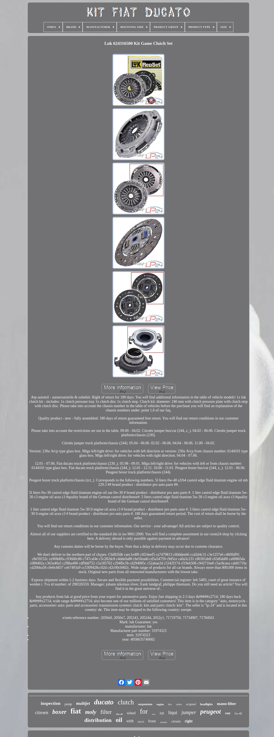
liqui (172, 712)
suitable (163, 722)
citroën (176, 721)
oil (119, 719)
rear (153, 714)
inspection (50, 703)
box (170, 704)
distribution (98, 720)
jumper (188, 712)
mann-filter (226, 703)
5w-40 (238, 713)
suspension (145, 704)
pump (68, 704)
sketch (141, 721)
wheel (131, 713)
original (191, 704)
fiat (76, 711)
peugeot (210, 711)
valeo (179, 704)
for (144, 711)
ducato (103, 702)
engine (160, 704)
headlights (206, 704)
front (152, 721)
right (188, 721)
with (129, 721)
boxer (59, 712)
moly (90, 712)
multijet (83, 703)
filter (106, 712)
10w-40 (119, 714)
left (162, 713)
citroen (41, 712)
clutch (126, 702)
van (227, 713)
